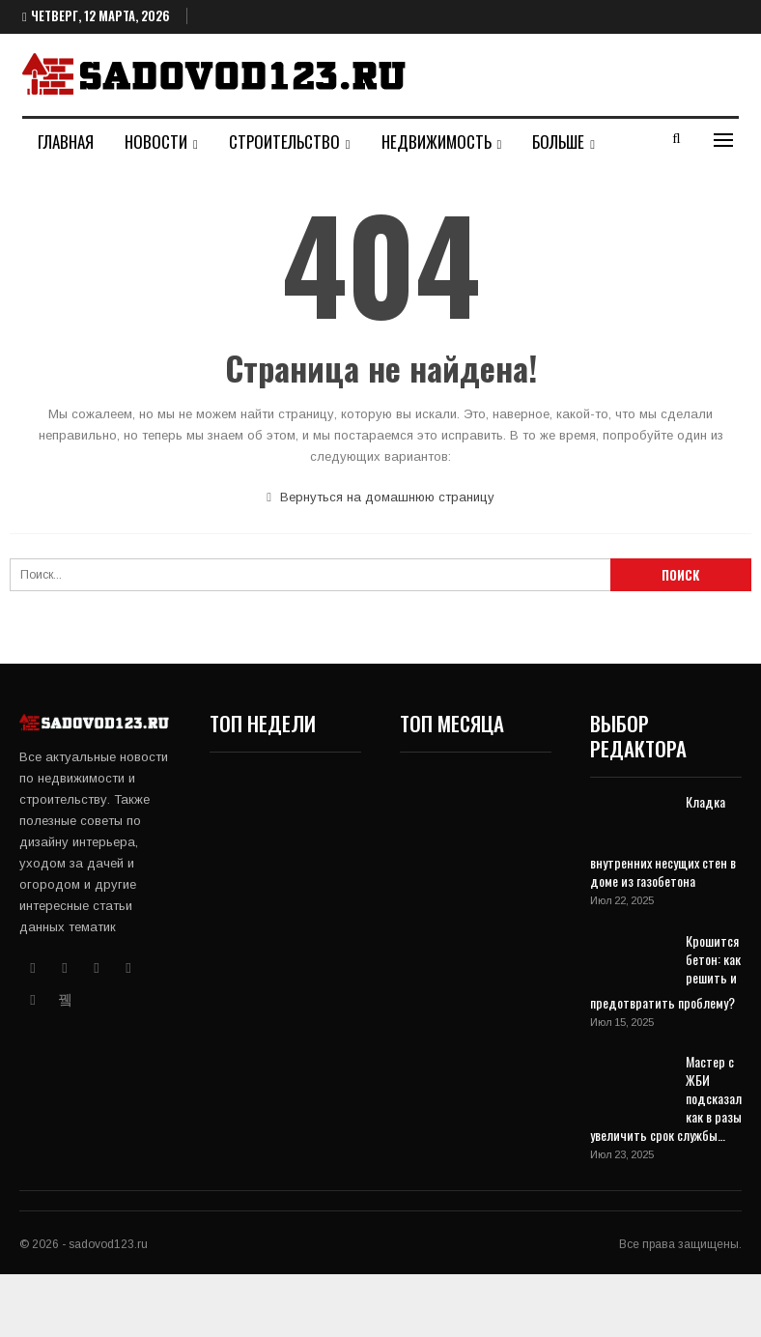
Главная (66, 141)
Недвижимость (436, 141)
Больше (558, 141)
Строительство (284, 141)
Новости (156, 141)
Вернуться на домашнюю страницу (380, 497)
